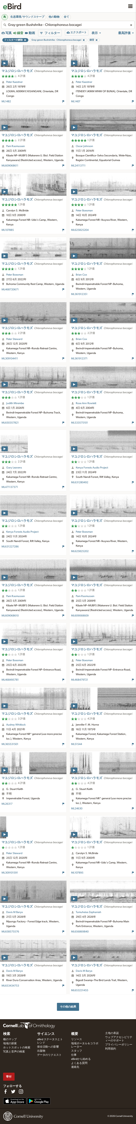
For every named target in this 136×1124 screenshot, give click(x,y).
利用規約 (110, 1048)
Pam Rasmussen (15, 146)
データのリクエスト (49, 1055)
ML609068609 (80, 615)
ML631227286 (10, 546)
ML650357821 (10, 422)
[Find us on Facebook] (5, 1091)
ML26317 (7, 804)
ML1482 (6, 101)
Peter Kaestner (14, 82)
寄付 (8, 1076)
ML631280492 (79, 482)
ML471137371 (10, 487)
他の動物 (54, 17)
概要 (74, 1034)
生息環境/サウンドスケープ (27, 17)
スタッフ (76, 1051)
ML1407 (75, 101)
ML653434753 (10, 985)
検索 (6, 1034)
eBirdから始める (81, 1059)
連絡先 (75, 1067)
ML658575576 (10, 931)
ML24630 (76, 808)
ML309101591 (10, 872)
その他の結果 (68, 1006)
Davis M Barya (14, 912)
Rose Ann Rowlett (86, 403)
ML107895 (77, 872)
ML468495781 (10, 679)
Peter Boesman (84, 210)
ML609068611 (10, 165)
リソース (76, 1039)
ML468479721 (79, 679)
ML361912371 (79, 358)
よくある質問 (79, 1063)
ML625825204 (80, 230)
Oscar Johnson (84, 146)
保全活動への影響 (48, 1046)
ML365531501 (10, 744)
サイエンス (46, 1034)
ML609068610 (10, 615)
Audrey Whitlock (16, 724)
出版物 (41, 1051)
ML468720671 (10, 289)
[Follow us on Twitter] (13, 1091)
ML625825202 (80, 551)
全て (66, 17)
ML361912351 (79, 294)
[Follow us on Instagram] (21, 1091)
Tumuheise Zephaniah (88, 912)
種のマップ (10, 1039)
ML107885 (8, 230)
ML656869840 (80, 931)
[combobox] (68, 25)
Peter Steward (14, 339)
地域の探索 (10, 1043)
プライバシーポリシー (118, 1044)
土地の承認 (112, 1033)
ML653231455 (79, 990)
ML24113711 (78, 165)
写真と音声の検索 (14, 1051)
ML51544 (76, 744)
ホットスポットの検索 (16, 1047)
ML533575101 (79, 422)
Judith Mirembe (15, 403)
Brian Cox (81, 274)
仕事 (74, 1055)
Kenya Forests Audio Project (92, 467)
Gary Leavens (14, 467)
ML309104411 (10, 358)
